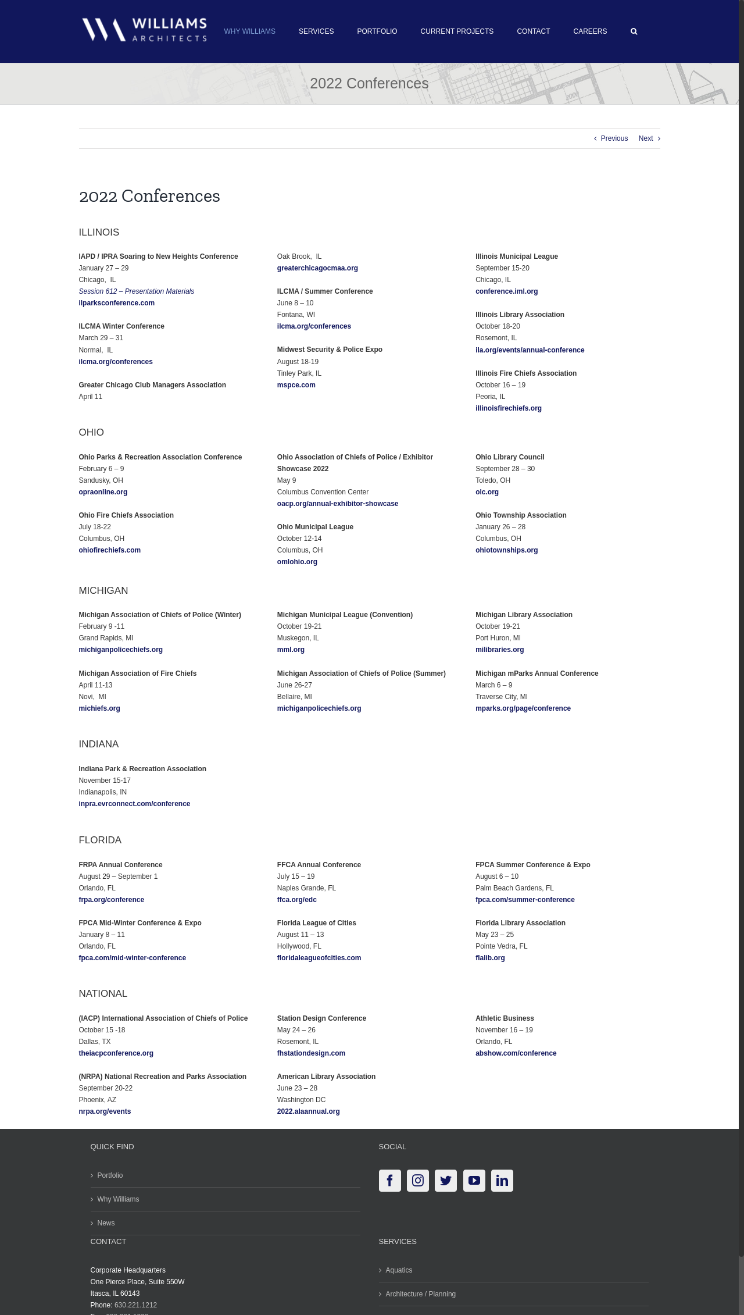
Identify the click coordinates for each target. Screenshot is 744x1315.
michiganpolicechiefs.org (120, 650)
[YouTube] (474, 1181)
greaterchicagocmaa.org (317, 268)
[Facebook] (390, 1181)
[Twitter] (446, 1181)
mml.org (291, 650)
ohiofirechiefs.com (109, 550)
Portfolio (110, 1175)
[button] (634, 31)
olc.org (487, 492)
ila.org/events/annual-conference (529, 350)
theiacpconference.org (115, 1053)
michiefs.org (99, 708)
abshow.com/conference (516, 1053)
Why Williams (119, 1199)
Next (646, 138)
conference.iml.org (506, 291)
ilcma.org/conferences (115, 362)
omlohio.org (297, 562)
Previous (614, 138)
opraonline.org (102, 492)
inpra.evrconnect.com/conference (134, 804)
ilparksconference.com (116, 303)
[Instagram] (418, 1181)
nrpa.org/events (104, 1111)
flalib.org (490, 958)
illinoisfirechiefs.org (508, 408)
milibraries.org (499, 650)
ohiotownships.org (506, 550)
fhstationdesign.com (311, 1053)
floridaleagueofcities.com (319, 958)
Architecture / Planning (421, 1294)
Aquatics (399, 1270)
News (106, 1223)
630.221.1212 (136, 1305)
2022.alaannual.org (308, 1111)
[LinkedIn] (502, 1181)
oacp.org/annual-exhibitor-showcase (338, 504)
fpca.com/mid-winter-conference (132, 958)
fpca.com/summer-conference (525, 900)
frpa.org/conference (111, 900)
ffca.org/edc (297, 900)
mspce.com (296, 385)
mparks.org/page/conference (523, 708)
